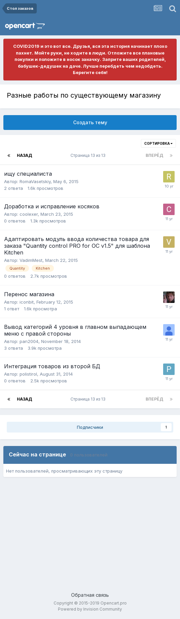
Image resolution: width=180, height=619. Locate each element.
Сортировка (158, 143)
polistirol (28, 374)
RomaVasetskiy (35, 181)
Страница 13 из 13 (89, 155)
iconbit (27, 302)
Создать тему (90, 122)
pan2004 (29, 341)
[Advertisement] (90, 537)
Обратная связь (90, 595)
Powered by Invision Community (90, 609)
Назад (24, 155)
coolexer (29, 214)
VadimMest (31, 260)
